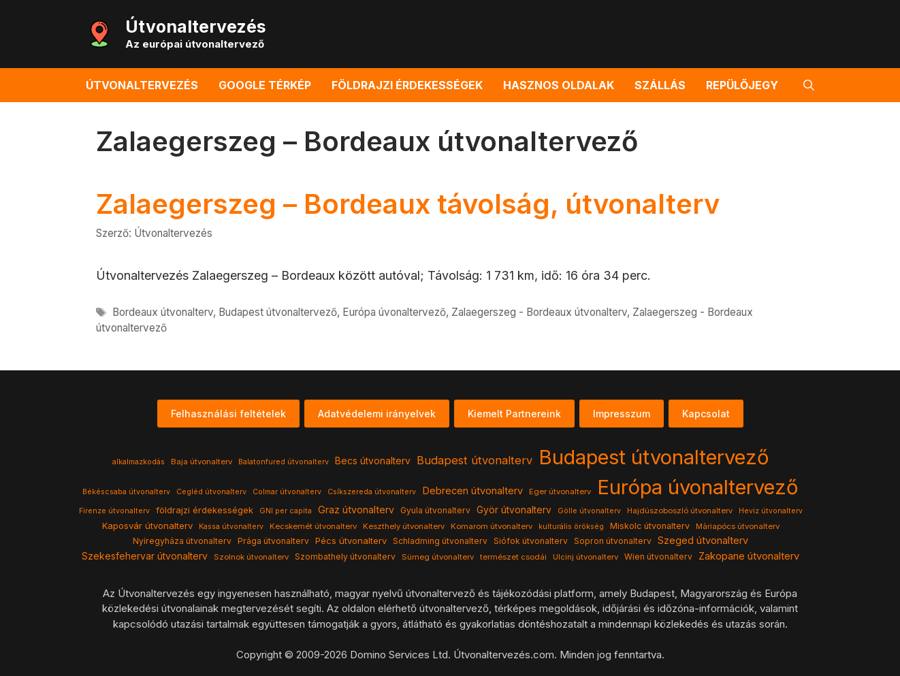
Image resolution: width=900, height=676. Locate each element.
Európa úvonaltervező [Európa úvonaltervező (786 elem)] (698, 487)
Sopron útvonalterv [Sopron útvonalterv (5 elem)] (613, 541)
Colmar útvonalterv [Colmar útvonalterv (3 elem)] (287, 491)
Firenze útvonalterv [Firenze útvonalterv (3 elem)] (114, 510)
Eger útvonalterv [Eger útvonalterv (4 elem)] (560, 491)
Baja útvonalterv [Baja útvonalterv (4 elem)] (201, 461)
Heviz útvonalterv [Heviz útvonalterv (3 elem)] (771, 510)
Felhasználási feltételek (228, 413)
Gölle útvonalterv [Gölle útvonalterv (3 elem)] (589, 510)
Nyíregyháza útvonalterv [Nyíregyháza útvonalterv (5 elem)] (182, 541)
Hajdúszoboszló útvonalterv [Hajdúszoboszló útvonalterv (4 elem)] (680, 510)
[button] (808, 85)
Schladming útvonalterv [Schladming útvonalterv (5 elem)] (440, 541)
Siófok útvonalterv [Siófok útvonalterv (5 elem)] (531, 541)
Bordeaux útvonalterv (162, 312)
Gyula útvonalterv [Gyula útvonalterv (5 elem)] (435, 510)
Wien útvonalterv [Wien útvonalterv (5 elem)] (658, 556)
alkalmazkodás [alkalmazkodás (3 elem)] (138, 461)
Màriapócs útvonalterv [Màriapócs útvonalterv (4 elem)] (738, 526)
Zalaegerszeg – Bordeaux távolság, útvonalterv (408, 204)
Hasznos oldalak (558, 85)
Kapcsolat (706, 413)
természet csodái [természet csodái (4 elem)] (513, 557)
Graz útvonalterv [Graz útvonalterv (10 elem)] (356, 509)
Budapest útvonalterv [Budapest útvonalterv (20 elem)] (474, 460)
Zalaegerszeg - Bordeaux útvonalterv (539, 312)
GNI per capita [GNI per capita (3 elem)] (285, 510)
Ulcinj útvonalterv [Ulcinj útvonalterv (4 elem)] (585, 557)
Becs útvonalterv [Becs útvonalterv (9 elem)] (373, 460)
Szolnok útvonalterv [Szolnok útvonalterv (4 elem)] (251, 557)
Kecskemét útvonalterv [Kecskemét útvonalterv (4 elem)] (313, 526)
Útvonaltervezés (195, 26)
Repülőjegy (742, 85)
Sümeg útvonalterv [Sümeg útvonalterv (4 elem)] (438, 557)
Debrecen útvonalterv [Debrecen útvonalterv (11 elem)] (472, 491)
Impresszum (621, 413)
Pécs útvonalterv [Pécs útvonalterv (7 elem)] (351, 540)
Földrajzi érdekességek (407, 85)
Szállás (660, 85)
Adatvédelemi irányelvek (377, 413)
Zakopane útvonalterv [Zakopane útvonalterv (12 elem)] (748, 556)
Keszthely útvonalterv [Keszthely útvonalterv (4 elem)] (404, 526)
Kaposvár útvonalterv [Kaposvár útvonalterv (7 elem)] (147, 525)
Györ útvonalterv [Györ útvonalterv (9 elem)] (514, 509)
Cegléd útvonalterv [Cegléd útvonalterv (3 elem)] (211, 491)
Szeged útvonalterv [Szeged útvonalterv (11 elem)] (703, 540)
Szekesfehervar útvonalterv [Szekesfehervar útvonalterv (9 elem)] (145, 556)
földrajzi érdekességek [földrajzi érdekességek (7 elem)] (204, 509)
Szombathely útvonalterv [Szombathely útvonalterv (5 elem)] (345, 556)
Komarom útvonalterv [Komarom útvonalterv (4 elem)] (491, 526)
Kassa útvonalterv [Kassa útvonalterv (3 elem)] (231, 526)
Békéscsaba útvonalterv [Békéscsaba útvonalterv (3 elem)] (126, 491)
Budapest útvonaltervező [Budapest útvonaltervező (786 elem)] (654, 457)
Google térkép (265, 85)
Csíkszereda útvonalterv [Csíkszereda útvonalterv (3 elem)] (371, 491)
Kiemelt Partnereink (514, 413)
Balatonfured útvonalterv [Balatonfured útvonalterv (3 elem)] (283, 461)
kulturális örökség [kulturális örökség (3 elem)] (571, 526)
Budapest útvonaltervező (278, 312)
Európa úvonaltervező (394, 312)
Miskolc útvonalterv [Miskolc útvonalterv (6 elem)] (650, 526)
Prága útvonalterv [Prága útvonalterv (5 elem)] (273, 541)
